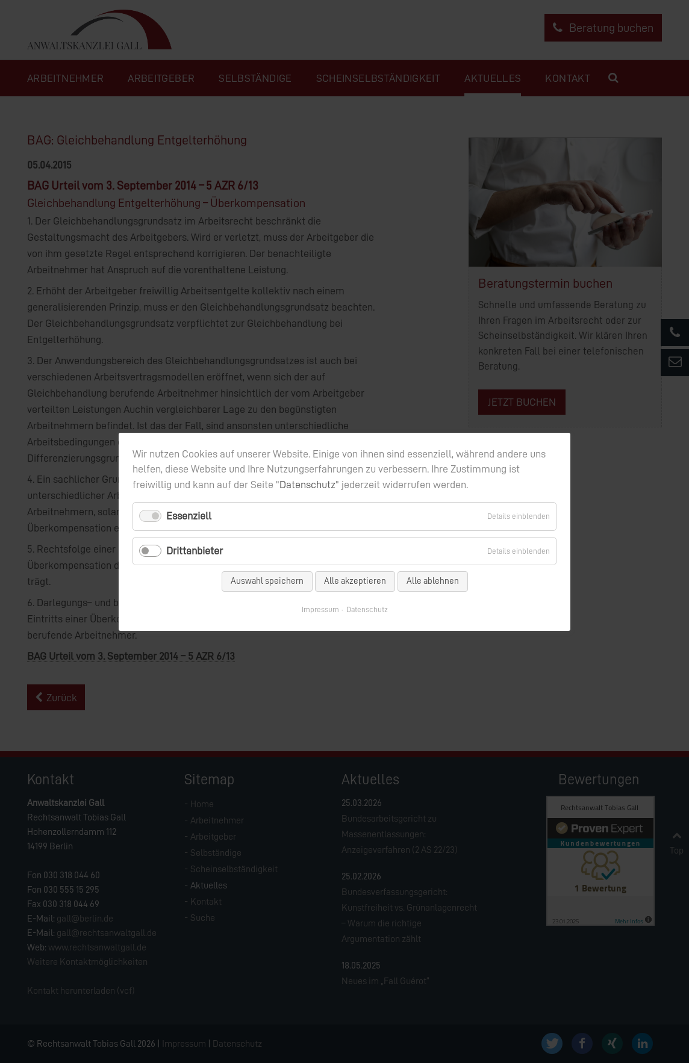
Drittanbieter (194, 550)
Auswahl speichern (267, 580)
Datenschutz (307, 484)
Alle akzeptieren (355, 580)
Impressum (320, 609)
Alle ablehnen (433, 580)
